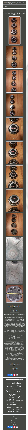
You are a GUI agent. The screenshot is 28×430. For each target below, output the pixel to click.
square (15, 386)
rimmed (22, 395)
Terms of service (14, 422)
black (8, 388)
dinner (9, 383)
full (18, 391)
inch (10, 397)
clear (21, 407)
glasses (18, 409)
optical (8, 407)
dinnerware (15, 389)
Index (14, 416)
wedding (18, 411)
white (23, 392)
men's (14, 392)
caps (22, 400)
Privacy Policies (14, 420)
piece (21, 389)
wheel (17, 397)
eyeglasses (14, 394)
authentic (20, 405)
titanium (12, 402)
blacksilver (17, 402)
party (10, 409)
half (13, 383)
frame (19, 386)
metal (17, 407)
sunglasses (11, 411)
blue (13, 409)
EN (13, 424)
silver (10, 399)
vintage (18, 400)
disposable (11, 404)
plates (18, 383)
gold (13, 397)
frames (9, 386)
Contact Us (14, 418)
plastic (8, 391)
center (6, 395)
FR (15, 424)
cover (14, 407)
